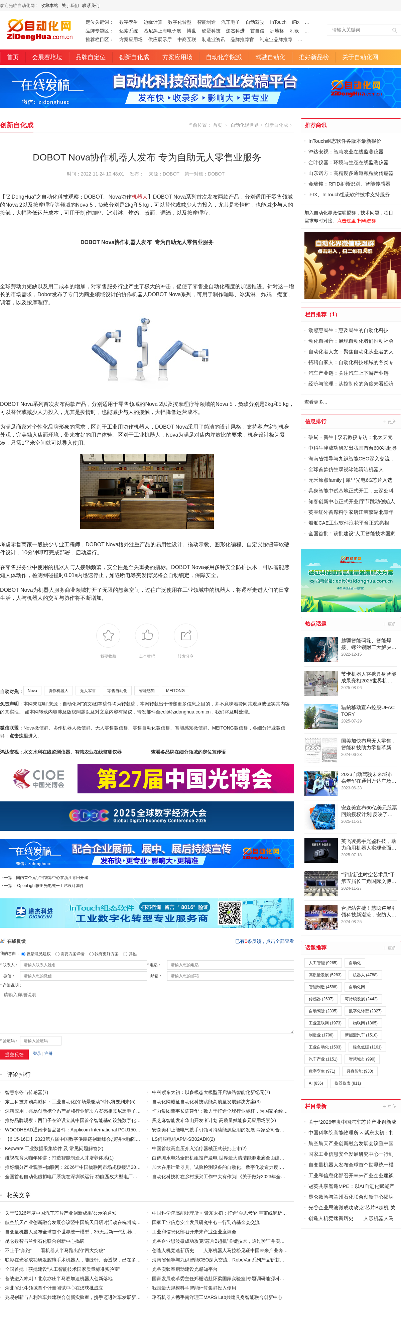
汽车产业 (323, 1059)
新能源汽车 (361, 1035)
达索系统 (128, 30)
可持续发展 (361, 999)
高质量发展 (325, 975)
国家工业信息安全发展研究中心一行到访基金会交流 (206, 1222)
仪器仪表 (348, 1083)
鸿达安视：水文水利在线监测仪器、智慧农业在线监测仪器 (61, 752)
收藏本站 (49, 5)
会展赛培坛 (47, 57)
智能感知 (147, 690)
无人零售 (88, 690)
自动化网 (357, 987)
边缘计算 (153, 22)
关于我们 (70, 5)
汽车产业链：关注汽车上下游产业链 (348, 373)
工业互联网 (325, 1023)
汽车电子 (230, 22)
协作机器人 (58, 690)
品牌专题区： (100, 30)
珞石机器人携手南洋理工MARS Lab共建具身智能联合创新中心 (217, 1297)
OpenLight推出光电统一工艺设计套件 (50, 885)
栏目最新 (315, 1106)
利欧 (294, 30)
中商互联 (186, 39)
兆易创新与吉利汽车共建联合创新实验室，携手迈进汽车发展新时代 (75, 1297)
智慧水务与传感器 (23, 1092)
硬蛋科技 (211, 30)
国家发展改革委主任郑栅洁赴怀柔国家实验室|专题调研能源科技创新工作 (227, 1278)
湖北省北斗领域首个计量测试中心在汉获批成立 (54, 1288)
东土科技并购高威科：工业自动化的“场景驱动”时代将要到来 (67, 1101)
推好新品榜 (314, 57)
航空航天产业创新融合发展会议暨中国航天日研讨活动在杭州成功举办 (77, 1222)
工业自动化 (325, 1047)
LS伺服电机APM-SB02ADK (180, 1139)
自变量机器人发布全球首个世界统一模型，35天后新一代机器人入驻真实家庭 (85, 1231)
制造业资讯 (213, 39)
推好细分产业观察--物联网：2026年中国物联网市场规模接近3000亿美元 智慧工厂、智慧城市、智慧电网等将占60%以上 (130, 1167)
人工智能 (323, 963)
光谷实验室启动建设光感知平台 (185, 1269)
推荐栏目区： (100, 39)
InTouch (278, 22)
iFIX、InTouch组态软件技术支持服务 (349, 194)
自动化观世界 (245, 125)
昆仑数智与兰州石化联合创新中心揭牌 (45, 1241)
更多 (390, 422)
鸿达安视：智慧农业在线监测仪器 (346, 151)
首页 (13, 57)
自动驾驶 (255, 22)
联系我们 (91, 5)
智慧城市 (362, 1059)
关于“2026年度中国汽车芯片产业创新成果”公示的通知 (61, 1213)
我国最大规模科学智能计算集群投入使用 (194, 1288)
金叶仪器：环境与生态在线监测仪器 (348, 162)
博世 (191, 30)
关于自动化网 (360, 57)
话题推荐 (315, 948)
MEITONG (175, 690)
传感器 (321, 999)
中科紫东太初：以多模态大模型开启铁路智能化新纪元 (208, 1092)
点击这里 (18, 736)
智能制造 (206, 22)
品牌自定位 (91, 57)
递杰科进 (235, 30)
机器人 (140, 197)
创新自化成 (134, 57)
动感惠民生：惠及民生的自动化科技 (348, 330)
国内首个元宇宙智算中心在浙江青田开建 (52, 877)
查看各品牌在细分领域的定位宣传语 (188, 752)
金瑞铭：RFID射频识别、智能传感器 (349, 184)
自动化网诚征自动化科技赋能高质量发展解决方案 (203, 1101)
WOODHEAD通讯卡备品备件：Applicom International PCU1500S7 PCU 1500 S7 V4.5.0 (97, 1129)
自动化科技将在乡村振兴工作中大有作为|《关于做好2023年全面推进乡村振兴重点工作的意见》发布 (256, 1176)
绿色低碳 (367, 1047)
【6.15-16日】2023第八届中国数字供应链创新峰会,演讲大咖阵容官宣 (77, 1139)
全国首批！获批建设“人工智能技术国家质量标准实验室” (62, 1269)
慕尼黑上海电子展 (162, 30)
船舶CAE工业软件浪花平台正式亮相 (348, 523)
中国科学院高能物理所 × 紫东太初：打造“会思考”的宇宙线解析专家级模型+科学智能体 (241, 1213)
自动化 (355, 963)
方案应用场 (131, 39)
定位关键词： (100, 22)
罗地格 (277, 30)
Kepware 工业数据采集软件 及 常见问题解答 (51, 1148)
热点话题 (315, 624)
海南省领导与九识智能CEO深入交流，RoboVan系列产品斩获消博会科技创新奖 (234, 1259)
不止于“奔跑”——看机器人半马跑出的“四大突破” (55, 1250)
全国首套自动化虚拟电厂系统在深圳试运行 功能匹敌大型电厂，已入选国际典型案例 (92, 1176)
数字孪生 (128, 22)
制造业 (321, 1035)
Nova (32, 690)
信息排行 (315, 421)
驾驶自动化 (270, 57)
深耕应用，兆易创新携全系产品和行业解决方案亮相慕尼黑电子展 (73, 1111)
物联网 (365, 1023)
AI (316, 1083)
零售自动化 (117, 690)
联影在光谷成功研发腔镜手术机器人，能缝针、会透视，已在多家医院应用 (82, 1259)
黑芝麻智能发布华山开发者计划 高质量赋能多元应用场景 (211, 1120)
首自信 (257, 30)
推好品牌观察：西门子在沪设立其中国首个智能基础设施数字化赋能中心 (80, 1120)
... (307, 22)
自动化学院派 (224, 57)
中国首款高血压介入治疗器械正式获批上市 (196, 1148)
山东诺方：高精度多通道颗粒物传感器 (351, 173)
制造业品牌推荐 (276, 39)
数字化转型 (179, 22)
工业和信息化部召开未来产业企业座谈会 (194, 1231)
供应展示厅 (160, 39)
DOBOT (216, 174)
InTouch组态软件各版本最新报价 (344, 141)
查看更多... (315, 402)
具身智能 (360, 1071)
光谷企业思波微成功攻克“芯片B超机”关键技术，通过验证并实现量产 (223, 1241)
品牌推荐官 (242, 39)
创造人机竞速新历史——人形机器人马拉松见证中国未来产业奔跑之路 (224, 1250)
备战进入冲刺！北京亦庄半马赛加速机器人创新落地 (59, 1278)
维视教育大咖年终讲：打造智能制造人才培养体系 (56, 1157)
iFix (295, 22)
